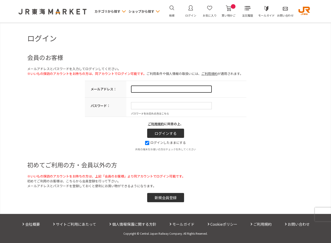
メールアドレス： (103, 89)
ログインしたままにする (165, 142)
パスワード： (100, 105)
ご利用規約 (209, 73)
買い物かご (229, 11)
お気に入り (210, 15)
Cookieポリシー (223, 224)
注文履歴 (247, 15)
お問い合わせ (285, 15)
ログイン (190, 15)
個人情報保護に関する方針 (134, 224)
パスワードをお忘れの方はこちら (150, 113)
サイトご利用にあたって (76, 224)
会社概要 (32, 224)
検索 (172, 15)
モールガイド (266, 15)
